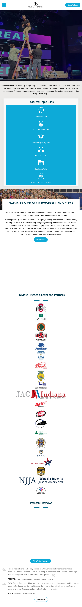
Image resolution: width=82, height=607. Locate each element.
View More (41, 599)
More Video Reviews (40, 561)
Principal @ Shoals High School (26, 593)
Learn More (40, 240)
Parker (11, 579)
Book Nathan (73, 5)
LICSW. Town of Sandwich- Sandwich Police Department (34, 579)
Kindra (11, 593)
